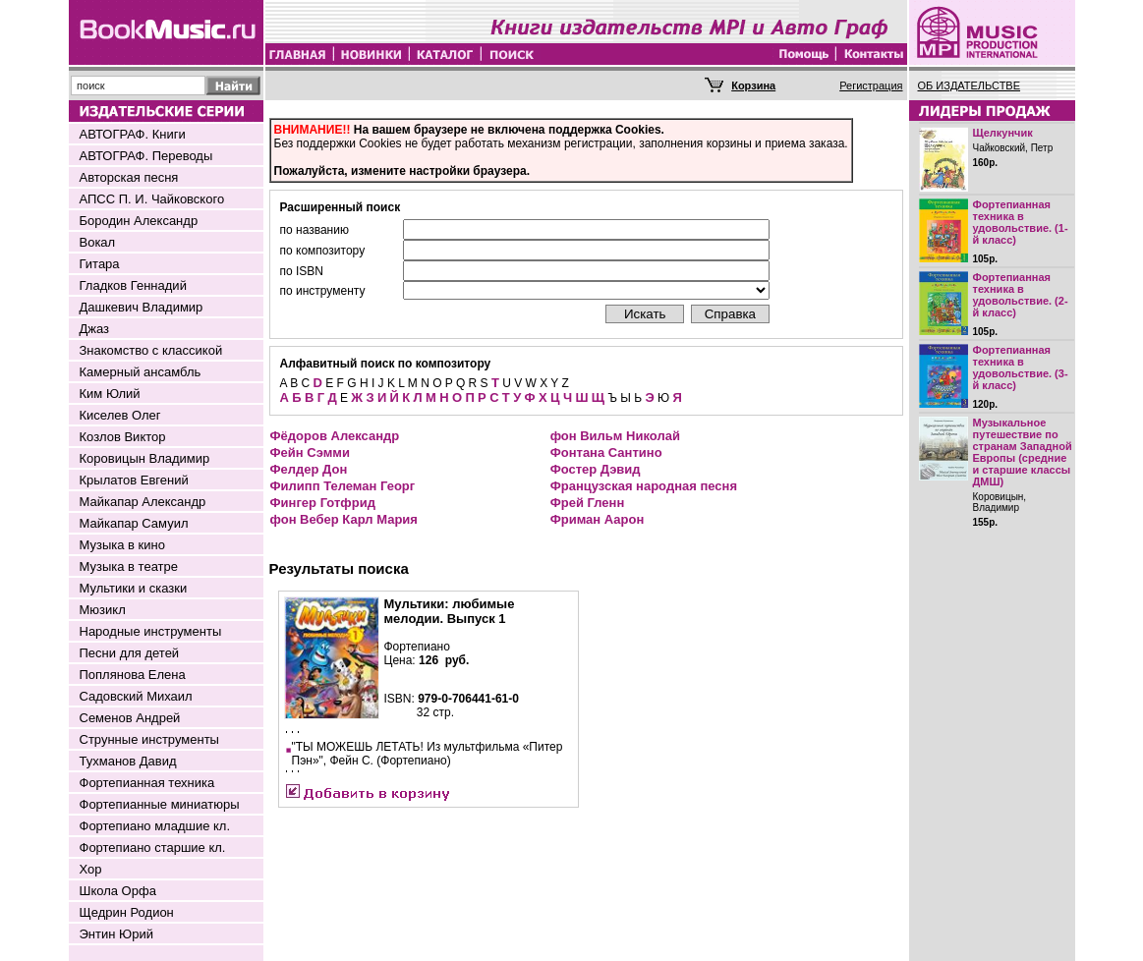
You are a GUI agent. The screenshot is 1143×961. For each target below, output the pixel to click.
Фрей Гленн (587, 502)
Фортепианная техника (147, 782)
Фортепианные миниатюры (160, 804)
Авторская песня (129, 177)
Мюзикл (103, 609)
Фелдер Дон (309, 469)
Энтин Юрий (116, 934)
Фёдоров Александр (335, 435)
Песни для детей (130, 653)
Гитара (100, 263)
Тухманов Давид (128, 761)
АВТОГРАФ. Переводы (146, 155)
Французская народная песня (643, 486)
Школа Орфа (118, 890)
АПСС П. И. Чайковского (152, 199)
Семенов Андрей (130, 717)
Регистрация (870, 85)
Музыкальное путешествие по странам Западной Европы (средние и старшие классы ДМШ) (1022, 452)
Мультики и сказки (134, 588)
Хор (91, 869)
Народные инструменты (151, 631)
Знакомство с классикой (151, 350)
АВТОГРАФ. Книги (133, 134)
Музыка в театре (129, 566)
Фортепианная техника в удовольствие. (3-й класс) (1020, 367)
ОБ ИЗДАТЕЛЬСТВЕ (969, 85)
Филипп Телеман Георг (343, 486)
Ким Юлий (110, 393)
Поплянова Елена (133, 674)
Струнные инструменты (149, 739)
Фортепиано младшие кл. (155, 826)
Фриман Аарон (597, 519)
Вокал (98, 242)
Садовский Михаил (136, 696)
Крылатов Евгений (134, 480)
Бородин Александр (139, 220)
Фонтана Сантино (606, 452)
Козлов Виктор (123, 436)
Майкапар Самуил (134, 523)
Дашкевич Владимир (141, 307)
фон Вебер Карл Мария (344, 519)
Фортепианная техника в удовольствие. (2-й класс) (1020, 294)
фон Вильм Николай (615, 435)
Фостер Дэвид (595, 469)
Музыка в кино (122, 544)
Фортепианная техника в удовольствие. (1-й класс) (1020, 222)
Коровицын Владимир (145, 458)
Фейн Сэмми (310, 452)
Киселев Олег (120, 415)
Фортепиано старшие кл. (153, 847)
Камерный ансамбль (140, 372)
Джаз (95, 328)
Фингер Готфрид (322, 502)
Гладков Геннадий (133, 285)
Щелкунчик (1003, 133)
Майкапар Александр (143, 501)
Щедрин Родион (127, 912)
